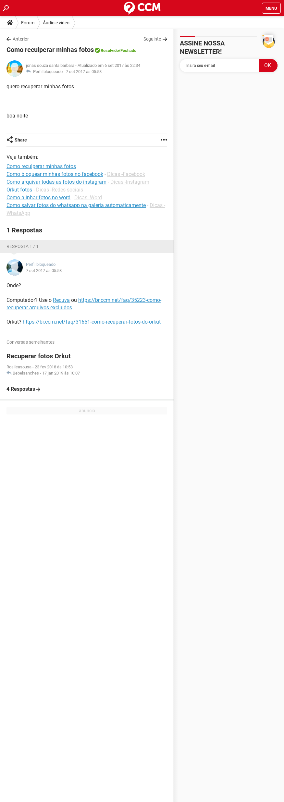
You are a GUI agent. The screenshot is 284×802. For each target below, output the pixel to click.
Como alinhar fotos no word (38, 197)
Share (21, 139)
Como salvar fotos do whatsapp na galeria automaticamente (76, 205)
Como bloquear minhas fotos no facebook (54, 174)
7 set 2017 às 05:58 (84, 71)
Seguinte (152, 39)
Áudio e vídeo (56, 22)
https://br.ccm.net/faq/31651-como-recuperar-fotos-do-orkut (92, 322)
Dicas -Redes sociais (59, 190)
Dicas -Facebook (126, 174)
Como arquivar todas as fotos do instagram (56, 182)
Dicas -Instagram (129, 182)
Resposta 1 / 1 (22, 246)
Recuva (61, 300)
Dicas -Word (88, 197)
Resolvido (110, 50)
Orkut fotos (19, 190)
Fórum (27, 22)
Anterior (21, 39)
